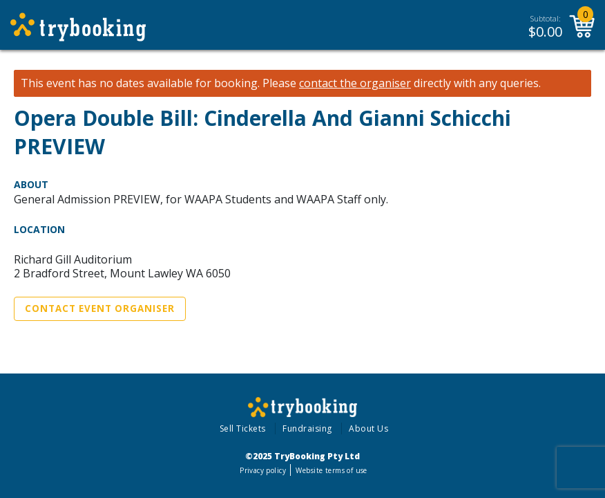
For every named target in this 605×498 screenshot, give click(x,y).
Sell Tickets (243, 428)
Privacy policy (263, 470)
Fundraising (307, 428)
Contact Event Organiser (100, 308)
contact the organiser (355, 83)
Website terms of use (331, 470)
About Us (368, 428)
